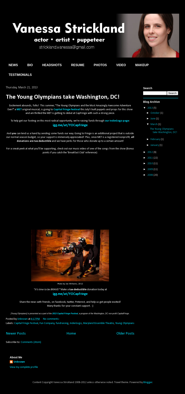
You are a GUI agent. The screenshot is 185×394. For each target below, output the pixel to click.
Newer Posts (16, 333)
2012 (150, 152)
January (155, 145)
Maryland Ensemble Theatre (98, 323)
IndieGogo (76, 323)
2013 (150, 107)
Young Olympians (124, 323)
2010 (150, 163)
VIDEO (121, 65)
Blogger (147, 382)
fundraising (62, 323)
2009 (150, 169)
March (154, 124)
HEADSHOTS (52, 65)
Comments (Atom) (31, 342)
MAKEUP (142, 65)
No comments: (51, 319)
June (153, 118)
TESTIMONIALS (20, 74)
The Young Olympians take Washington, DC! (62, 97)
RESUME (77, 65)
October (155, 113)
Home (71, 333)
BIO (30, 65)
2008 (150, 175)
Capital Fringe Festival (26, 323)
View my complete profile (24, 367)
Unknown (19, 361)
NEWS (13, 65)
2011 (150, 157)
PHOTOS (100, 65)
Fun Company (47, 323)
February (156, 139)
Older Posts (125, 333)
